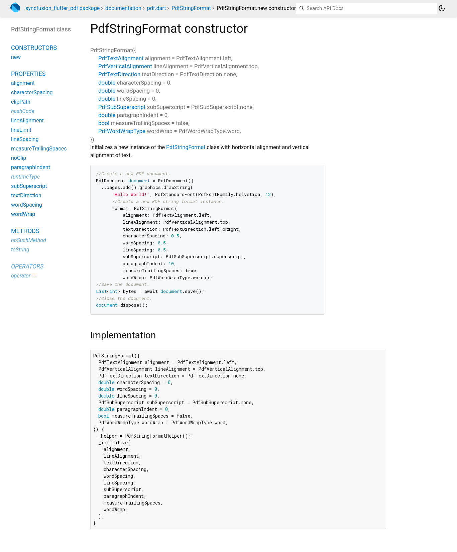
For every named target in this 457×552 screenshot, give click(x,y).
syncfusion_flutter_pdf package (62, 8)
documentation (123, 8)
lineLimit (21, 130)
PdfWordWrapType (121, 131)
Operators (27, 266)
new (16, 57)
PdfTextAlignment (121, 58)
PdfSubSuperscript (122, 107)
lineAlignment (27, 120)
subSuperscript (29, 186)
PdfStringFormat (191, 8)
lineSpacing (24, 139)
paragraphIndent (30, 167)
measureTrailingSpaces (39, 148)
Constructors (34, 47)
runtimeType (25, 177)
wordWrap (23, 214)
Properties (28, 73)
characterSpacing (32, 92)
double (106, 82)
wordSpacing (26, 205)
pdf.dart (156, 8)
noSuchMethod (28, 240)
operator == (24, 275)
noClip (18, 158)
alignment (23, 83)
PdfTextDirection (119, 74)
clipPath (20, 102)
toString (20, 249)
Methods (25, 230)
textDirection (26, 195)
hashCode (22, 111)
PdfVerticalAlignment (125, 66)
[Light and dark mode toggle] (441, 8)
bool (103, 123)
